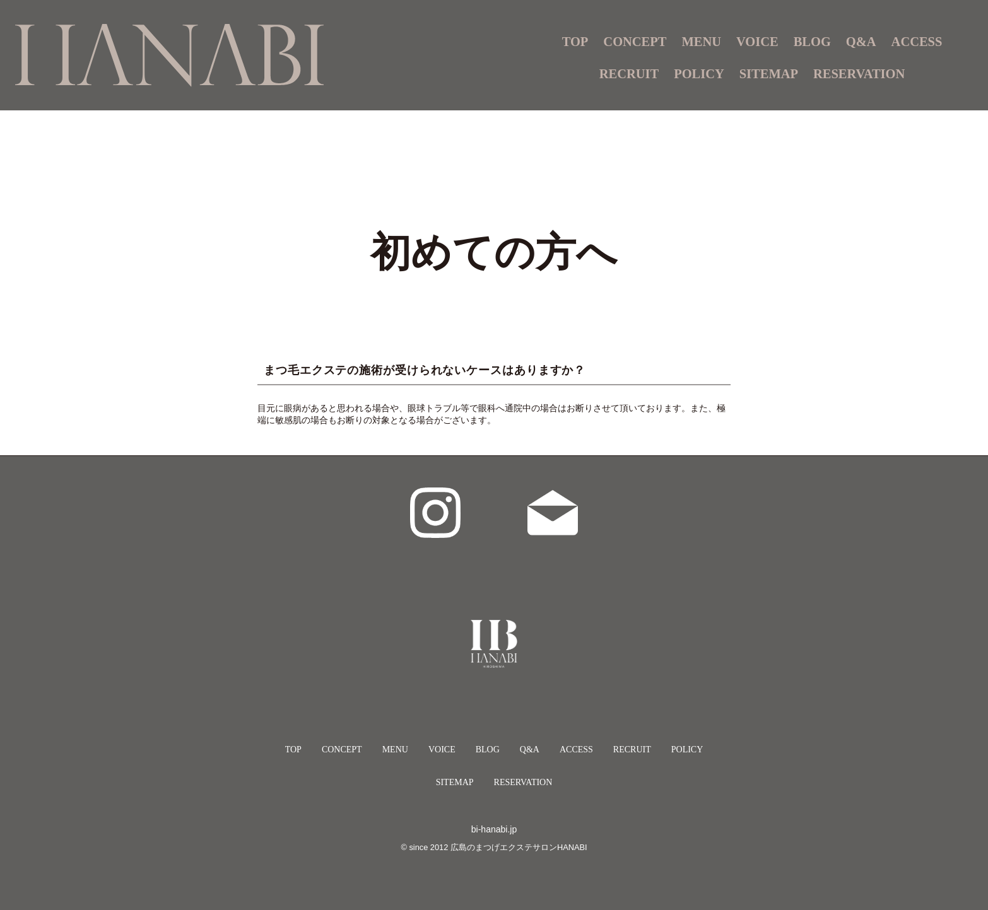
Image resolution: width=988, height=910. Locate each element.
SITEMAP (768, 74)
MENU (395, 749)
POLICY (699, 74)
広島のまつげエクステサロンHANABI (518, 847)
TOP (575, 42)
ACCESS (917, 42)
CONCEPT (634, 42)
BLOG (812, 42)
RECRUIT (629, 74)
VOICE (757, 42)
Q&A (861, 42)
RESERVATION (859, 74)
